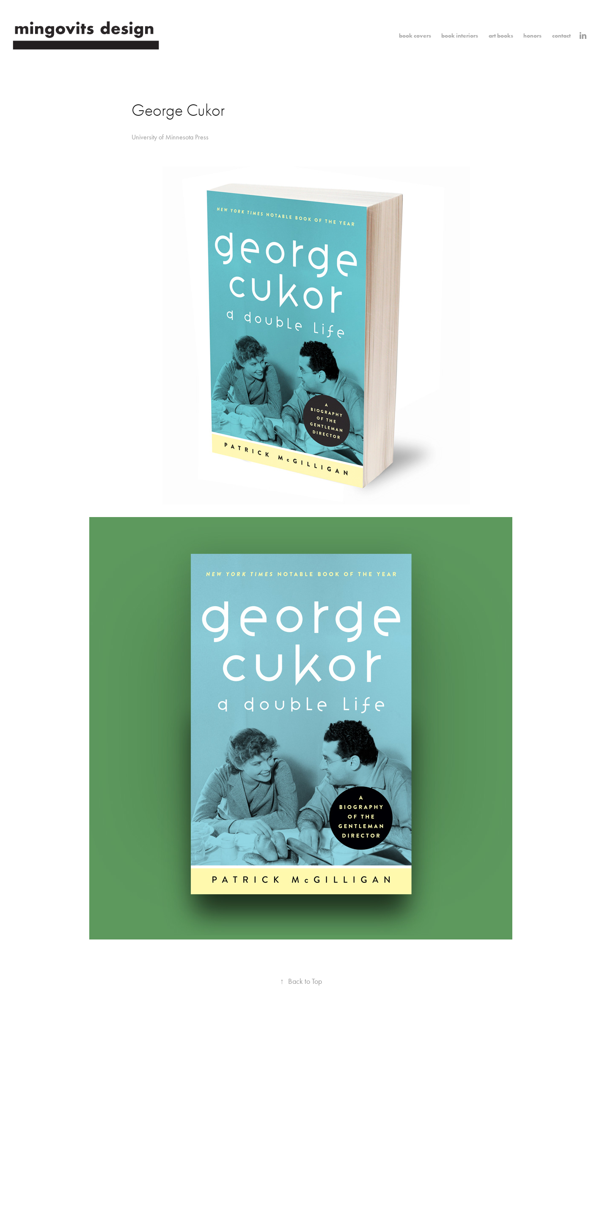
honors (532, 35)
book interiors (459, 35)
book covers (415, 35)
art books (501, 35)
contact (561, 35)
